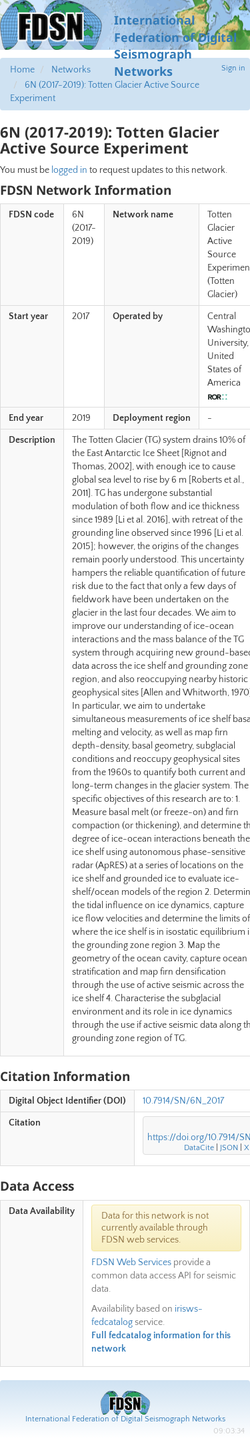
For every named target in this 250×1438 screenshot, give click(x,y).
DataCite (199, 1147)
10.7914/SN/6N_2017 (183, 1101)
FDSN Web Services (131, 1262)
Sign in (233, 68)
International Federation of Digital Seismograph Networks (125, 1419)
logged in (69, 170)
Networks (71, 69)
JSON (229, 1147)
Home (22, 69)
